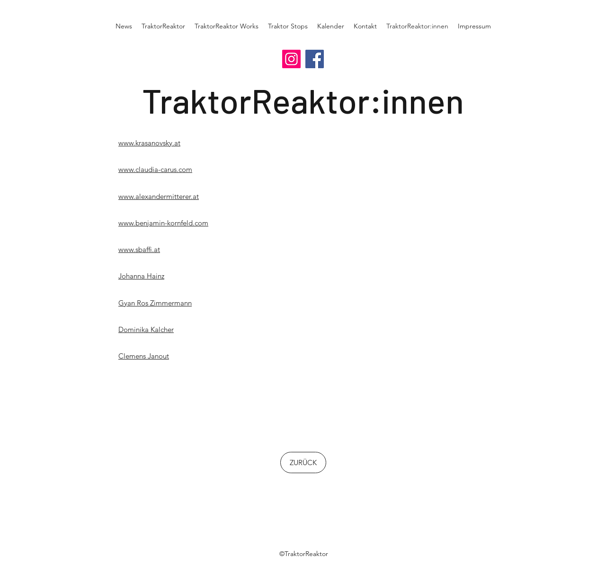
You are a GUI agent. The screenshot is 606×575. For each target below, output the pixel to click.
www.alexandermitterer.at (158, 196)
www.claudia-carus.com (155, 169)
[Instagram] (291, 59)
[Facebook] (314, 59)
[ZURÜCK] (303, 462)
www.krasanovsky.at (149, 142)
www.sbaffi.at (139, 249)
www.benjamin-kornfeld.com (163, 222)
